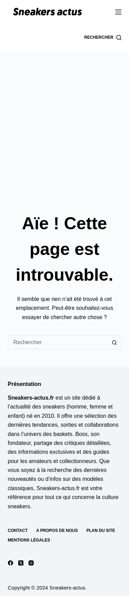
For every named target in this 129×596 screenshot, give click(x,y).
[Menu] (118, 12)
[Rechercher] (102, 37)
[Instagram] (31, 562)
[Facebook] (10, 562)
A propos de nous (57, 530)
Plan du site (100, 530)
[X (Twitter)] (20, 562)
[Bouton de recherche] (114, 342)
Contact (18, 530)
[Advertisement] (64, 119)
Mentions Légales (29, 540)
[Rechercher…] (58, 342)
